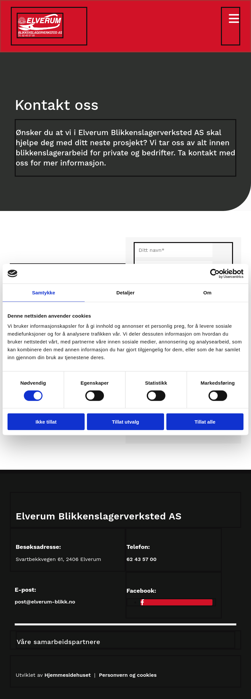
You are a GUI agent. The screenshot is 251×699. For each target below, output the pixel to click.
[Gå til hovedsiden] (40, 36)
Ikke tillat (46, 422)
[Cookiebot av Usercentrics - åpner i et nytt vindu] (214, 273)
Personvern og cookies (128, 675)
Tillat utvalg (125, 422)
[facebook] (142, 602)
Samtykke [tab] (43, 292)
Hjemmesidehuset (68, 675)
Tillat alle (204, 422)
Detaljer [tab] (125, 292)
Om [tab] (207, 292)
